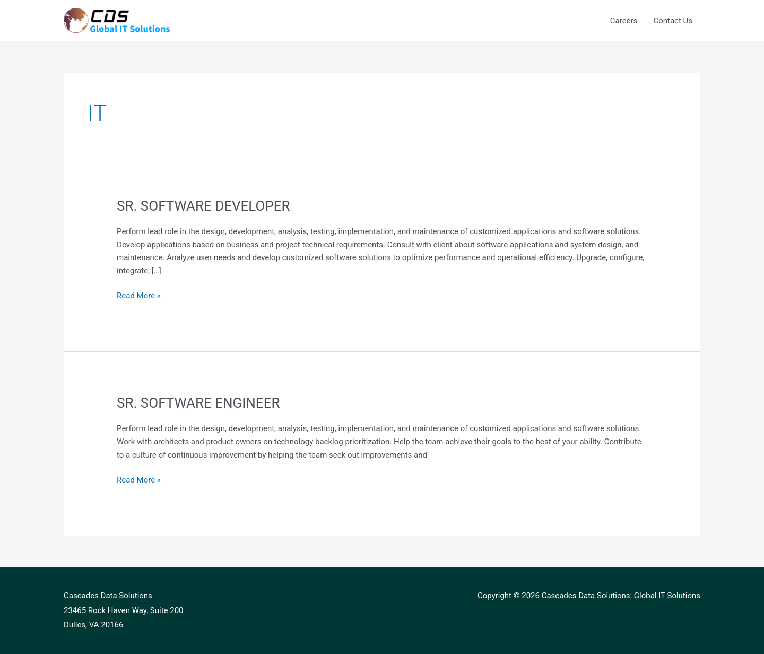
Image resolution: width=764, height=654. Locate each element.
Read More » (139, 294)
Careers (624, 20)
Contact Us (672, 20)
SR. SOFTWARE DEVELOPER (203, 206)
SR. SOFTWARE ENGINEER (198, 403)
